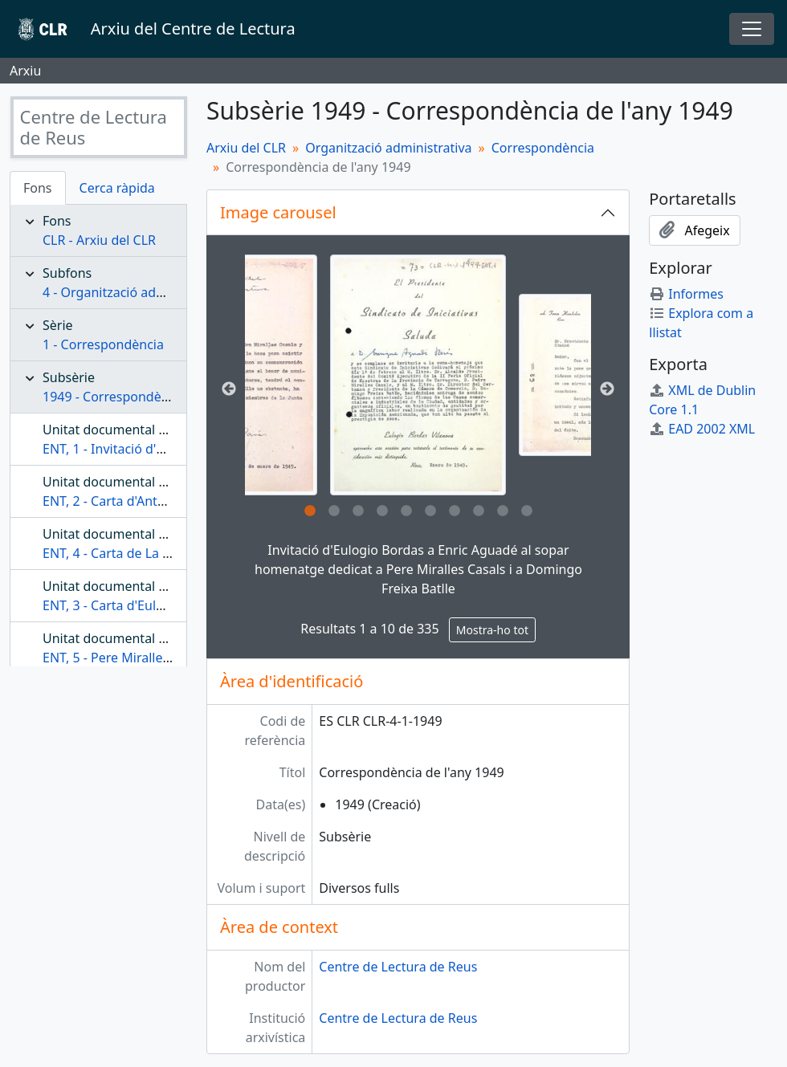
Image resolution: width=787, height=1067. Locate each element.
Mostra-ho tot (492, 629)
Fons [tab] (37, 188)
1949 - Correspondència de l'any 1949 (155, 396)
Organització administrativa (388, 148)
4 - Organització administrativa (135, 292)
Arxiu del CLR (246, 148)
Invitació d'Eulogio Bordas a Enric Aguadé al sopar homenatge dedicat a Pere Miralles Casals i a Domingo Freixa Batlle (418, 569)
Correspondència (542, 148)
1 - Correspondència (103, 344)
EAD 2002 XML (702, 429)
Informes (686, 294)
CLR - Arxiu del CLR (99, 240)
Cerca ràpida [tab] (117, 188)
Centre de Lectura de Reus (398, 966)
